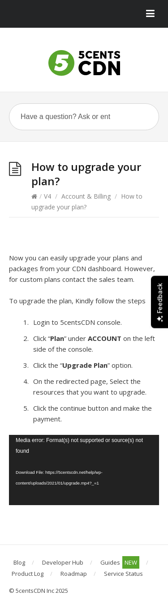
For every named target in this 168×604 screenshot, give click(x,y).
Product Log (27, 574)
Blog (19, 562)
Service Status (123, 574)
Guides (119, 562)
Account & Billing (86, 196)
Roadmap (73, 574)
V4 (47, 196)
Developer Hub (62, 562)
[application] (84, 470)
